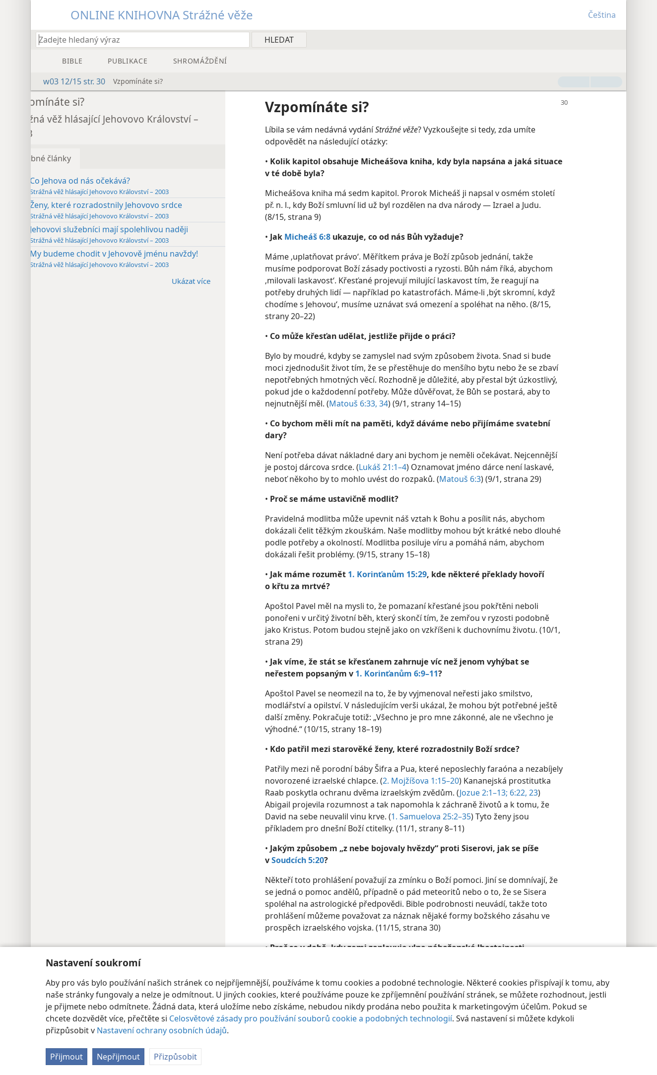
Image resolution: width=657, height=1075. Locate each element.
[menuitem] (615, 39)
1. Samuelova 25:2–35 (507, 816)
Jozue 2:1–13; (556, 792)
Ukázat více (224, 280)
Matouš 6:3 (489, 478)
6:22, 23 (308, 804)
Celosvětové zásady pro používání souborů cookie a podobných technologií (310, 1018)
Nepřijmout (118, 1056)
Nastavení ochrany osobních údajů (162, 1030)
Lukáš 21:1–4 (411, 467)
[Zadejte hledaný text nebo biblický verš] (138, 39)
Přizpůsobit (175, 1056)
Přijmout (66, 1056)
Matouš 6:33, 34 (445, 403)
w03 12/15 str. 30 (69, 81)
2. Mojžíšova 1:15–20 (495, 780)
